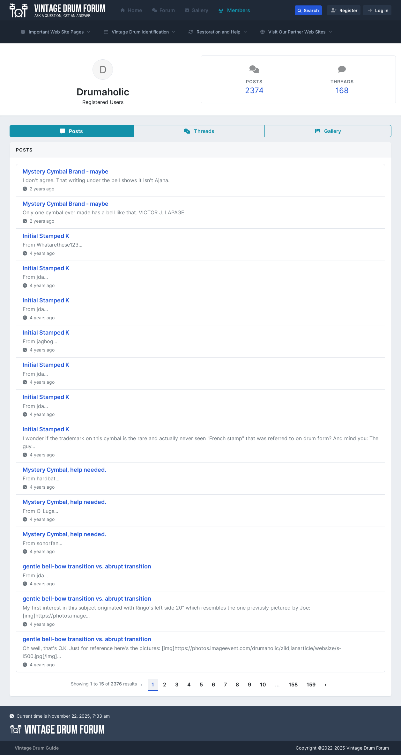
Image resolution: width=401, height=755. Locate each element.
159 (311, 684)
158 (293, 684)
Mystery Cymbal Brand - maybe (65, 171)
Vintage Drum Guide (37, 748)
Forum (163, 10)
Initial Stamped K (46, 236)
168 (342, 90)
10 (263, 684)
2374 (254, 90)
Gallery (196, 10)
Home (131, 10)
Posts (71, 131)
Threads (199, 131)
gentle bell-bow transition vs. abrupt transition (87, 566)
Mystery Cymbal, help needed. (64, 469)
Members (234, 10)
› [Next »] (325, 684)
